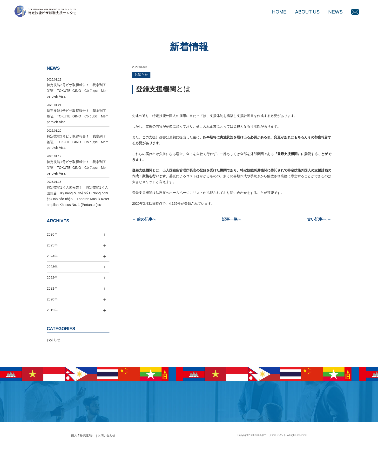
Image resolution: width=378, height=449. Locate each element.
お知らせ (141, 74)
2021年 (52, 288)
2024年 (52, 256)
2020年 (52, 299)
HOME (279, 11)
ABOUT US (307, 11)
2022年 (52, 277)
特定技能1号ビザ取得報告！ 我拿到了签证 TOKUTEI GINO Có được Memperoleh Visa (77, 116)
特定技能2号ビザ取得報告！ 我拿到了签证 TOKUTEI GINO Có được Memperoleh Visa (77, 90)
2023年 (52, 267)
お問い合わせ (106, 435)
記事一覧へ (231, 219)
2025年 (52, 245)
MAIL (355, 12)
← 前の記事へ (144, 219)
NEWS (335, 11)
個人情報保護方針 (82, 435)
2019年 (52, 310)
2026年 (52, 234)
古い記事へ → (319, 219)
